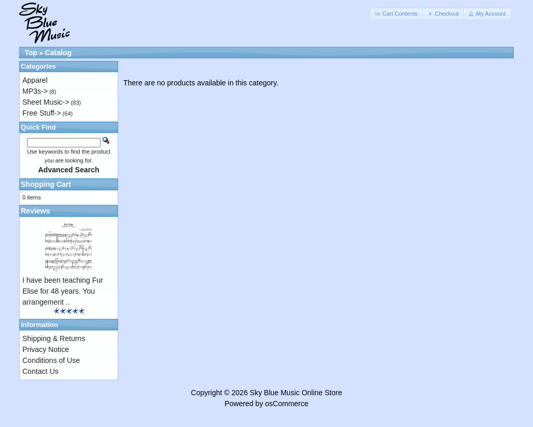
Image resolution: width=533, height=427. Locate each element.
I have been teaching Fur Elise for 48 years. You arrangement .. (62, 291)
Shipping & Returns (53, 338)
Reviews (35, 211)
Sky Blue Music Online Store (296, 392)
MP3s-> (35, 91)
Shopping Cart (46, 184)
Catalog (58, 52)
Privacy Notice (45, 349)
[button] (397, 14)
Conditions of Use (51, 360)
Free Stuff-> (41, 113)
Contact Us (40, 371)
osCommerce (286, 403)
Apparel (34, 80)
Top (30, 52)
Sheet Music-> (45, 102)
